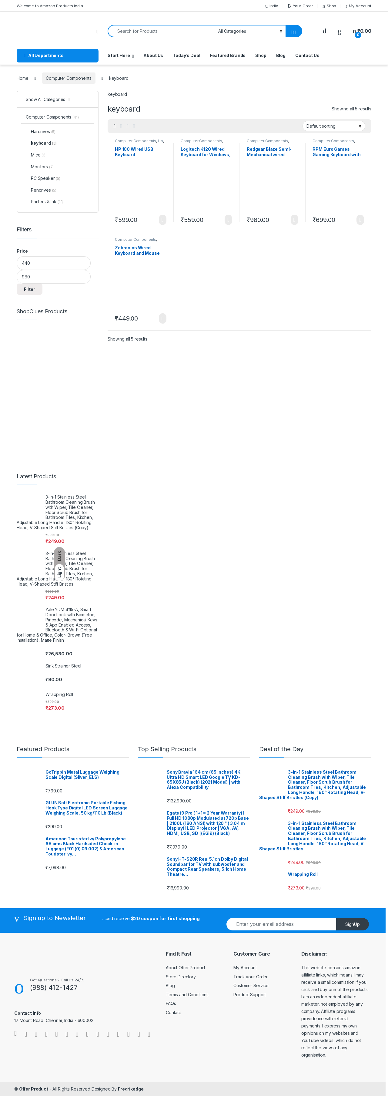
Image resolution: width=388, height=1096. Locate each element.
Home (22, 78)
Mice (35, 154)
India (271, 5)
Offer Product (33, 1088)
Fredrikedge (130, 1088)
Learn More (162, 220)
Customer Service (251, 985)
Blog (281, 55)
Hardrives (40, 131)
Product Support (249, 994)
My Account (358, 5)
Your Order (300, 5)
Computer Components (68, 78)
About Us (153, 55)
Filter (29, 289)
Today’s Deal (186, 55)
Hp (160, 141)
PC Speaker (43, 178)
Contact (173, 1012)
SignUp (352, 924)
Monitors (40, 166)
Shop (329, 5)
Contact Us (307, 55)
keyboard (41, 143)
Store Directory (181, 976)
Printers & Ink (45, 201)
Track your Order (250, 976)
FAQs (171, 1003)
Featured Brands (228, 55)
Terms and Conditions (187, 994)
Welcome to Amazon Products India (50, 5)
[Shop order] (334, 126)
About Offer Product (185, 967)
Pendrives (41, 190)
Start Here (119, 55)
